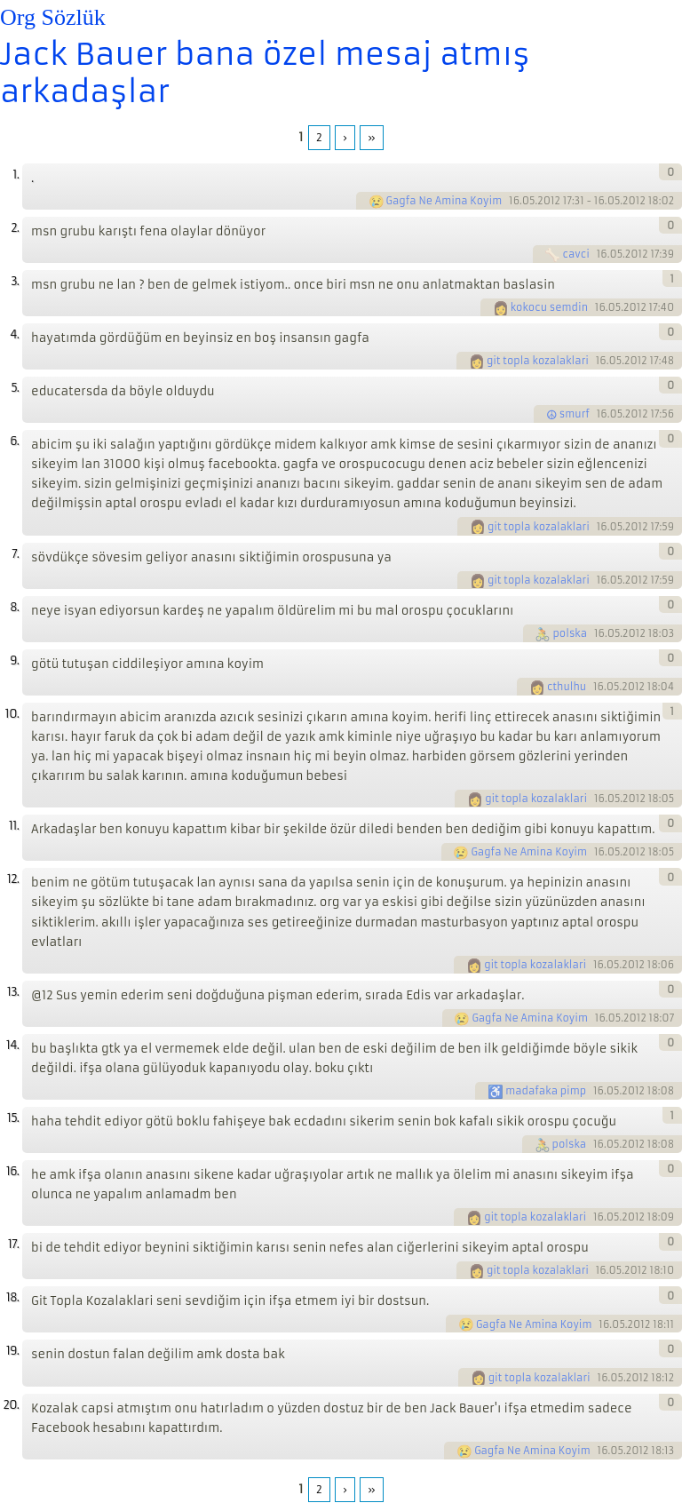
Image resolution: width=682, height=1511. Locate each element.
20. (11, 1404)
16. (12, 1171)
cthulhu (566, 686)
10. (12, 713)
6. (14, 441)
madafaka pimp (545, 1091)
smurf (574, 414)
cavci (575, 254)
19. (12, 1350)
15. (13, 1117)
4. (14, 334)
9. (14, 660)
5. (15, 387)
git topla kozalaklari (538, 360)
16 (514, 201)
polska (569, 633)
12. (13, 879)
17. (13, 1244)
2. (15, 227)
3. (15, 281)
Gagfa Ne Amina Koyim (444, 201)
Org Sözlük (53, 17)
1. (15, 174)
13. (13, 991)
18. (12, 1297)
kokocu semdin (549, 307)
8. (14, 607)
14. (12, 1045)
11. (14, 825)
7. (15, 553)
